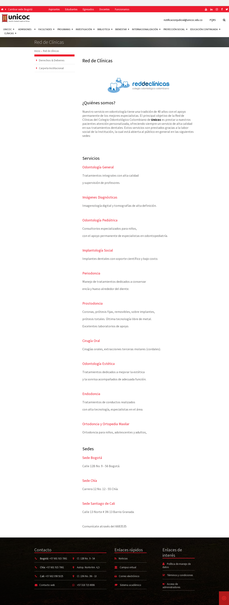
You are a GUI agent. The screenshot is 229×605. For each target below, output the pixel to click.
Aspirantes (54, 9)
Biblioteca (104, 29)
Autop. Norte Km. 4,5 (88, 567)
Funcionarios (122, 9)
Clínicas (10, 33)
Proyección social (175, 29)
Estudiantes (71, 9)
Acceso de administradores (171, 585)
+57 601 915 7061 (58, 558)
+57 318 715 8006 (86, 585)
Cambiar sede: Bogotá (20, 9)
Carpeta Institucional (50, 68)
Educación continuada (205, 29)
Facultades (46, 29)
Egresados (88, 9)
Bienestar (122, 29)
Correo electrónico (129, 576)
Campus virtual (128, 567)
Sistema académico (130, 585)
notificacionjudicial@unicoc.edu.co (183, 19)
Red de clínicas (51, 50)
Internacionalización (146, 29)
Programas (65, 29)
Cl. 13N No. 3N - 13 (87, 576)
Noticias (123, 558)
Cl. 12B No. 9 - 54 (86, 558)
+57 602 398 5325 (54, 576)
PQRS (213, 19)
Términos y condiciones (180, 575)
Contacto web (47, 585)
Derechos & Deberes (50, 60)
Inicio (37, 50)
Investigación (85, 29)
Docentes (104, 9)
